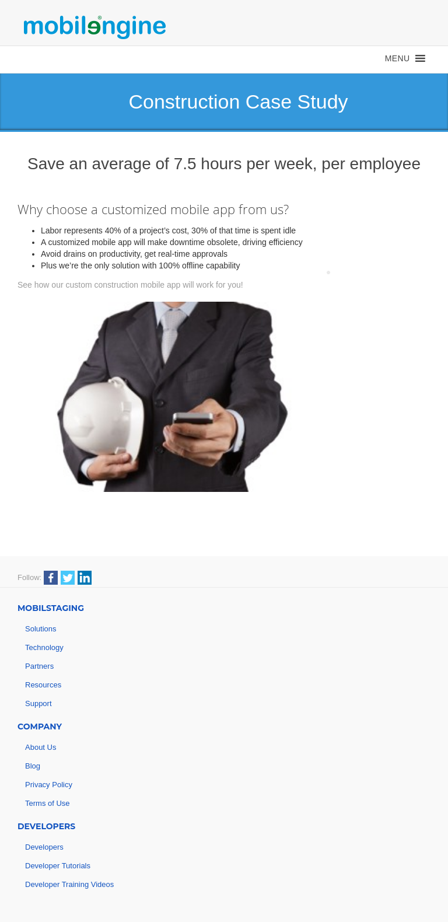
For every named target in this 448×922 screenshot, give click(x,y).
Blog (32, 766)
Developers (44, 847)
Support (38, 703)
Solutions (40, 628)
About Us (40, 747)
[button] (397, 58)
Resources (43, 684)
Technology (44, 647)
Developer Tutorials (57, 865)
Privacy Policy (48, 784)
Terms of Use (47, 803)
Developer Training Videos (69, 884)
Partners (39, 666)
